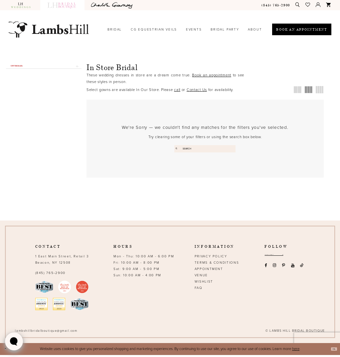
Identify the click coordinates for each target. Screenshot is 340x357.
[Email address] (283, 257)
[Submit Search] (178, 149)
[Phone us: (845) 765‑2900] (276, 5)
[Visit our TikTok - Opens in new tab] (302, 270)
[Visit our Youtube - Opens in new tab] (292, 270)
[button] (308, 5)
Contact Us (197, 90)
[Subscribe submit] (301, 257)
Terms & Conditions (217, 265)
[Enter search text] (205, 149)
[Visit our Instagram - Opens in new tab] (274, 270)
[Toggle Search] (298, 5)
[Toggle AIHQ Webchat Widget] (14, 341)
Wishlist (204, 284)
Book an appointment (211, 75)
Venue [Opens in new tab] (201, 277)
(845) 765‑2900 (50, 275)
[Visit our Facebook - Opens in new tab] (265, 270)
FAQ (199, 290)
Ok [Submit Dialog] (331, 350)
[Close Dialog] (7, 351)
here (295, 351)
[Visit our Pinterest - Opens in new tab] (283, 270)
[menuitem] (23, 5)
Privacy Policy (211, 258)
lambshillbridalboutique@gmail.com (46, 333)
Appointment (209, 271)
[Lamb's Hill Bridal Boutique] (49, 29)
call (177, 90)
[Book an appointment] (301, 29)
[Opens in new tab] (113, 5)
